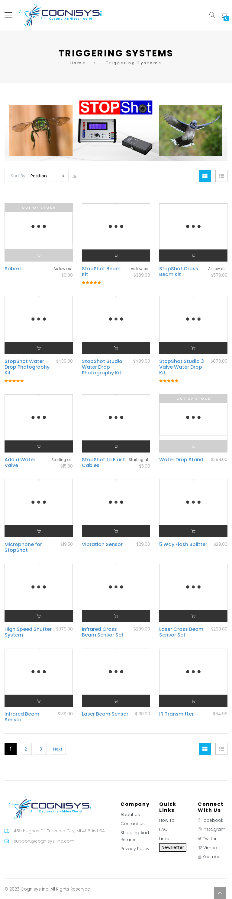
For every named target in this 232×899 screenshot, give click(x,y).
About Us (130, 815)
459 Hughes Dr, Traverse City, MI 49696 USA (59, 831)
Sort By (18, 176)
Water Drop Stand (181, 459)
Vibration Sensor (102, 544)
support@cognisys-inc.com (44, 841)
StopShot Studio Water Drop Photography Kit (102, 367)
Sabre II (14, 268)
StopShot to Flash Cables (104, 462)
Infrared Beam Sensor (22, 716)
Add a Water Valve (20, 462)
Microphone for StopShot (23, 547)
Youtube (212, 857)
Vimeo (210, 848)
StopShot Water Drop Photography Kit (27, 367)
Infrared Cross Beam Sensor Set (103, 632)
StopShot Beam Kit (101, 271)
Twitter (210, 839)
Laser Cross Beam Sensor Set (181, 632)
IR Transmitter (176, 713)
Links (164, 839)
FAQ (163, 829)
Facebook (212, 820)
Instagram (214, 829)
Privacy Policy (135, 849)
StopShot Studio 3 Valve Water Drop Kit (181, 367)
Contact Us (133, 824)
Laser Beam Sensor (105, 713)
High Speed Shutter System (28, 632)
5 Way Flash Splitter (183, 544)
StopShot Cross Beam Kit (178, 271)
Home (78, 62)
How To (167, 820)
